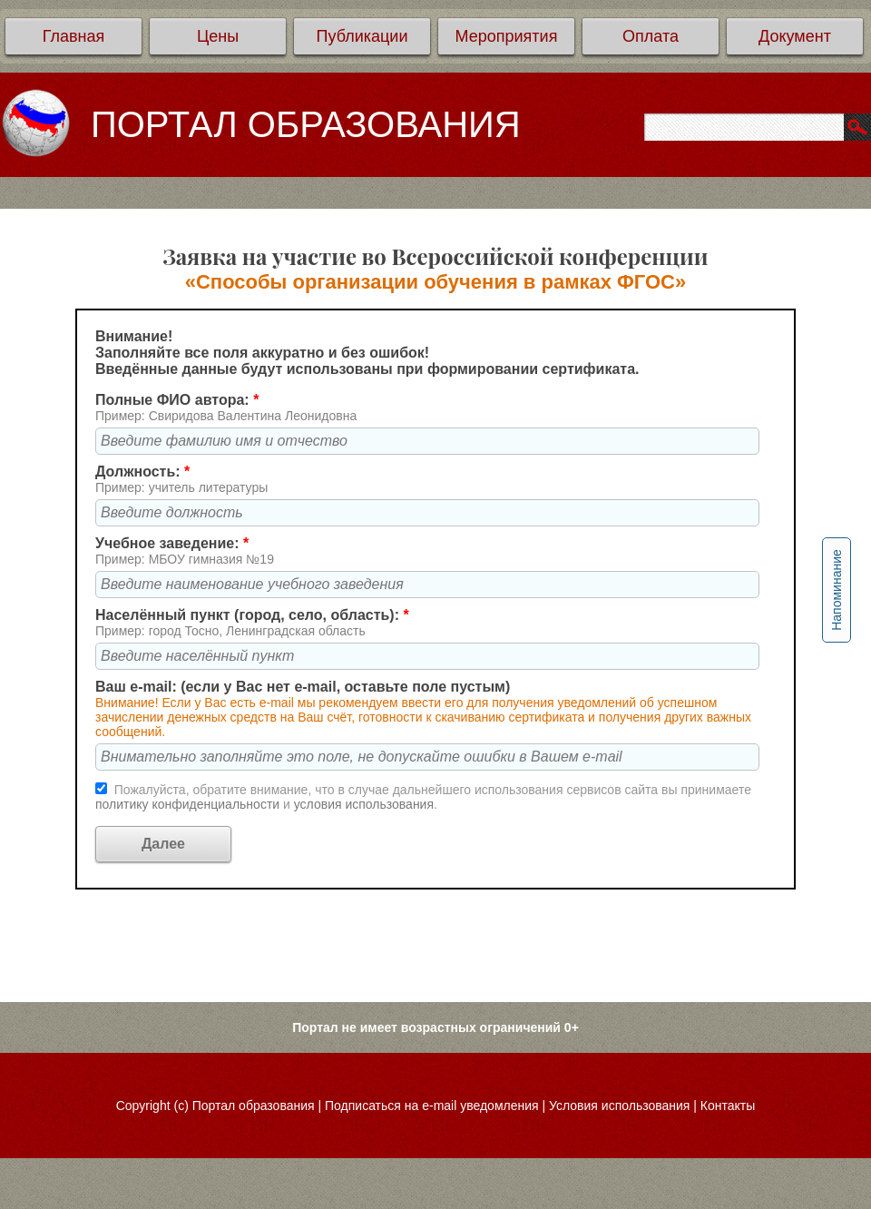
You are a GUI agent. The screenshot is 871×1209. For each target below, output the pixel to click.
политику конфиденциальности (189, 804)
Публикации (362, 36)
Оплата (650, 36)
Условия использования (619, 1105)
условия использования (364, 804)
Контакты (727, 1105)
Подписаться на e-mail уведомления (432, 1105)
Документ (794, 36)
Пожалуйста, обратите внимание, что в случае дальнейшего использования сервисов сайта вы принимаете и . (423, 796)
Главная (74, 36)
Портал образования (253, 1105)
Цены (218, 36)
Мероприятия (506, 36)
